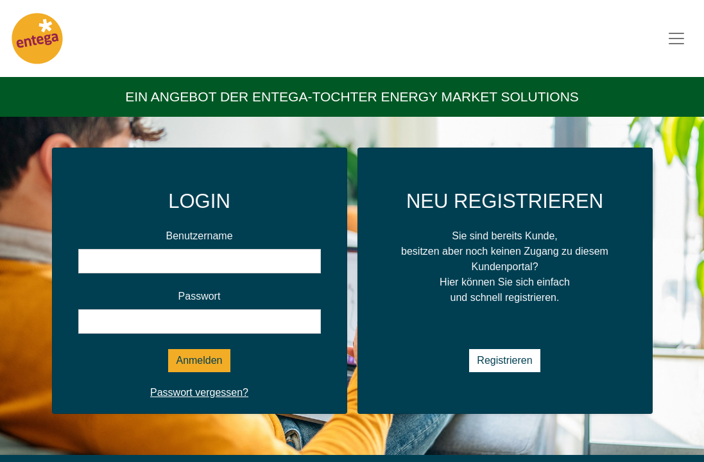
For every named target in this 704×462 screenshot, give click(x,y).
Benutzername (199, 235)
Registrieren (504, 360)
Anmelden (199, 360)
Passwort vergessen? (199, 392)
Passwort (199, 296)
